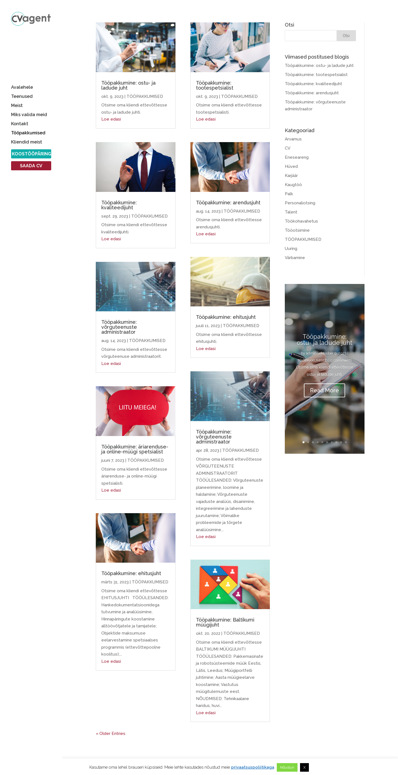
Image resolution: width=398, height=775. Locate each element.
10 (346, 442)
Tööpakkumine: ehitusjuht (131, 573)
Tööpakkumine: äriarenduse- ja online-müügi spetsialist (134, 449)
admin (311, 353)
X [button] (304, 767)
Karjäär (291, 175)
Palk (289, 193)
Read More (324, 390)
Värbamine (295, 257)
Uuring (291, 248)
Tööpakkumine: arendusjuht (228, 202)
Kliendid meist (26, 142)
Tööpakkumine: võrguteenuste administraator (119, 327)
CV (287, 148)
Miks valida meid (29, 115)
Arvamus (293, 139)
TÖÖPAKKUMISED (144, 96)
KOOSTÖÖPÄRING (31, 154)
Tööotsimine (297, 230)
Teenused (22, 97)
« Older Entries (110, 733)
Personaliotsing (300, 202)
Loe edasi (111, 119)
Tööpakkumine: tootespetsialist (214, 85)
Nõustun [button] (287, 767)
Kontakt (19, 124)
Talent (291, 212)
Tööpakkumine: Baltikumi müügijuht (225, 622)
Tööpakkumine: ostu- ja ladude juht (128, 85)
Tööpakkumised (28, 133)
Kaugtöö (293, 184)
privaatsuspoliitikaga (252, 767)
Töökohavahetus (301, 221)
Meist (17, 106)
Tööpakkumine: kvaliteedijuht (119, 205)
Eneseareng (297, 157)
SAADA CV (31, 166)
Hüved (291, 166)
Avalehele (22, 87)
